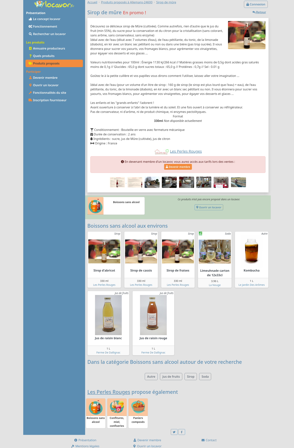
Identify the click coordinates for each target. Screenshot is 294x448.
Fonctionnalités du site (47, 93)
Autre (151, 376)
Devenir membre (43, 78)
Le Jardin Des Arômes (251, 285)
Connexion (255, 4)
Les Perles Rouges (104, 285)
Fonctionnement (42, 26)
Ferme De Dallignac (108, 352)
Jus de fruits (171, 376)
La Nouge (215, 285)
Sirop (190, 376)
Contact (209, 440)
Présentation (85, 440)
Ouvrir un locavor (43, 85)
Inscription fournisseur (47, 100)
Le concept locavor (44, 19)
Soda (205, 376)
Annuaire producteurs (46, 48)
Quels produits (41, 56)
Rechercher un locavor (47, 34)
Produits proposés (43, 63)
